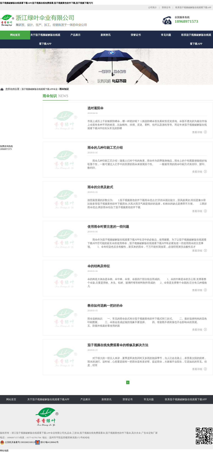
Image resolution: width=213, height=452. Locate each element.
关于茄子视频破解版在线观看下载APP (45, 39)
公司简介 (152, 7)
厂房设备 (10, 141)
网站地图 (4, 450)
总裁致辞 (10, 133)
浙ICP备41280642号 (47, 442)
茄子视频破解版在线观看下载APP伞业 (40, 89)
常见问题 (166, 35)
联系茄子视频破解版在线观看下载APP (193, 7)
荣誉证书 (166, 7)
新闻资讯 (106, 35)
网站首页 (15, 35)
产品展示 (75, 35)
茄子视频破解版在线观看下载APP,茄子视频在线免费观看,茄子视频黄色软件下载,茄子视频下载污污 (46, 3)
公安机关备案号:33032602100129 (17, 442)
